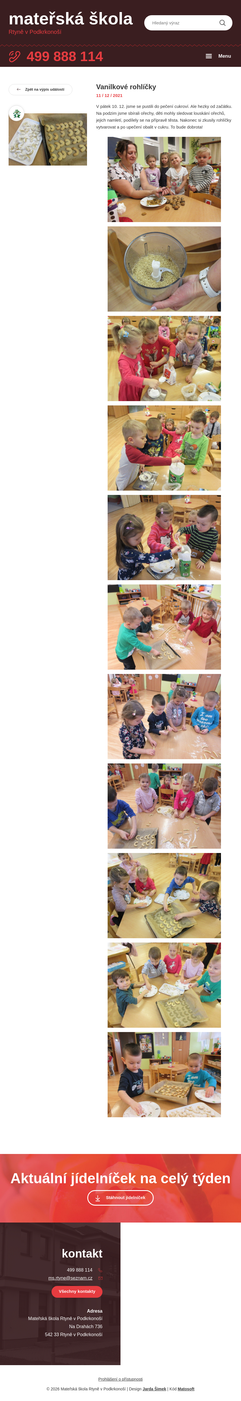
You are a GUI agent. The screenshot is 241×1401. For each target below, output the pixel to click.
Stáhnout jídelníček (125, 1197)
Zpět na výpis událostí (40, 89)
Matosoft (186, 1389)
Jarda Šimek (154, 1389)
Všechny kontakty (77, 1291)
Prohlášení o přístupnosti (120, 1379)
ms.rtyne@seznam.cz (70, 1278)
